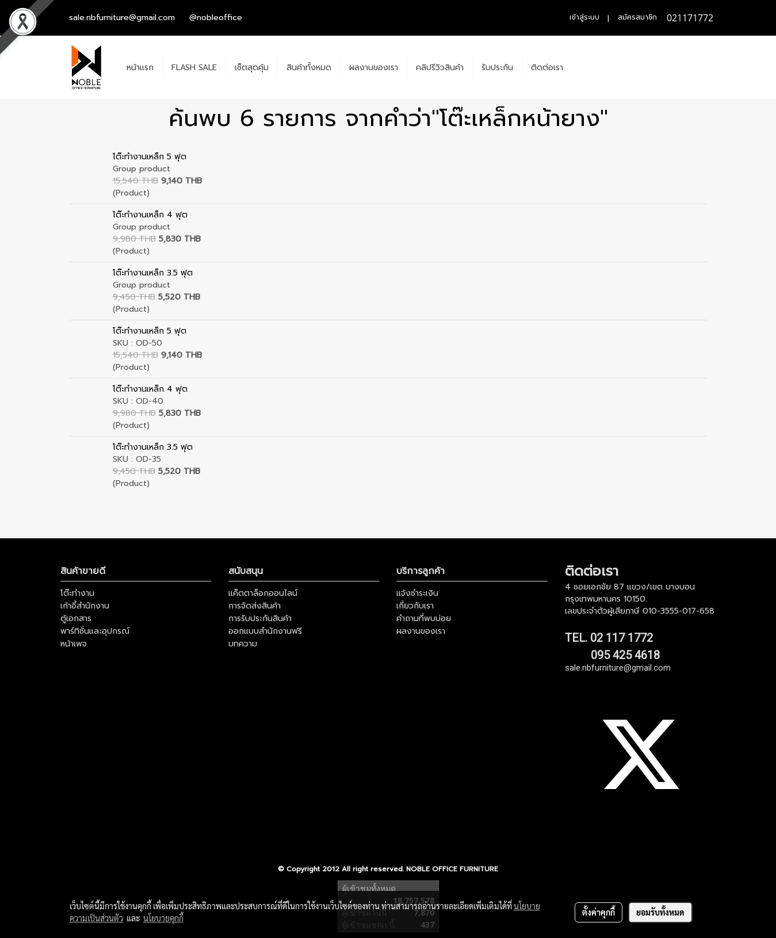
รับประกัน (497, 68)
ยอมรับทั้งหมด (660, 912)
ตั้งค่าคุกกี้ (598, 912)
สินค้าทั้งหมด (308, 68)
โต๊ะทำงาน (77, 593)
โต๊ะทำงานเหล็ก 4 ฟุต (150, 215)
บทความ (242, 644)
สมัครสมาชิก (637, 17)
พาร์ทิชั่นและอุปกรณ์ (94, 631)
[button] (582, 67)
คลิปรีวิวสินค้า (440, 68)
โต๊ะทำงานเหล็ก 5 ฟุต (149, 157)
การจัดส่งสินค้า (254, 606)
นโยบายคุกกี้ (163, 918)
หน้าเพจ (73, 644)
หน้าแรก (140, 68)
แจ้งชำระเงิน (417, 593)
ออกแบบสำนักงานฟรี (265, 631)
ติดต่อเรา (547, 68)
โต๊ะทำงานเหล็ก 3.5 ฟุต (153, 273)
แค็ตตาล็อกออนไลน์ (262, 593)
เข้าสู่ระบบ (584, 17)
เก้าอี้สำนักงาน (84, 606)
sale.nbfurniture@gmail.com (122, 18)
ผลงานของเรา (373, 68)
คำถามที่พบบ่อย (423, 618)
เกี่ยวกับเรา (415, 606)
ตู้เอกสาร (75, 618)
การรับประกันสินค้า (260, 618)
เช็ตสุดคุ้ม (252, 68)
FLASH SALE (194, 68)
